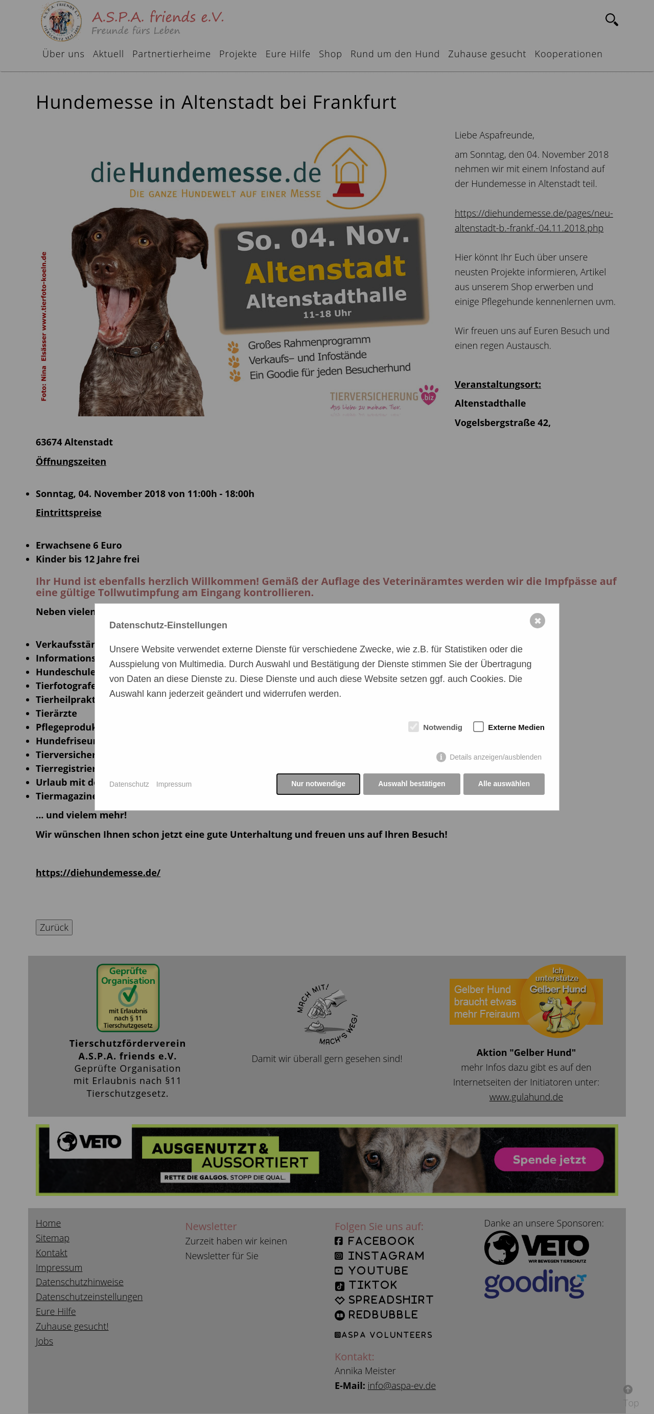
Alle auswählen (504, 784)
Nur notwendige (318, 784)
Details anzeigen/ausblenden (496, 757)
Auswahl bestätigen (411, 784)
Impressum (174, 784)
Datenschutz (129, 784)
